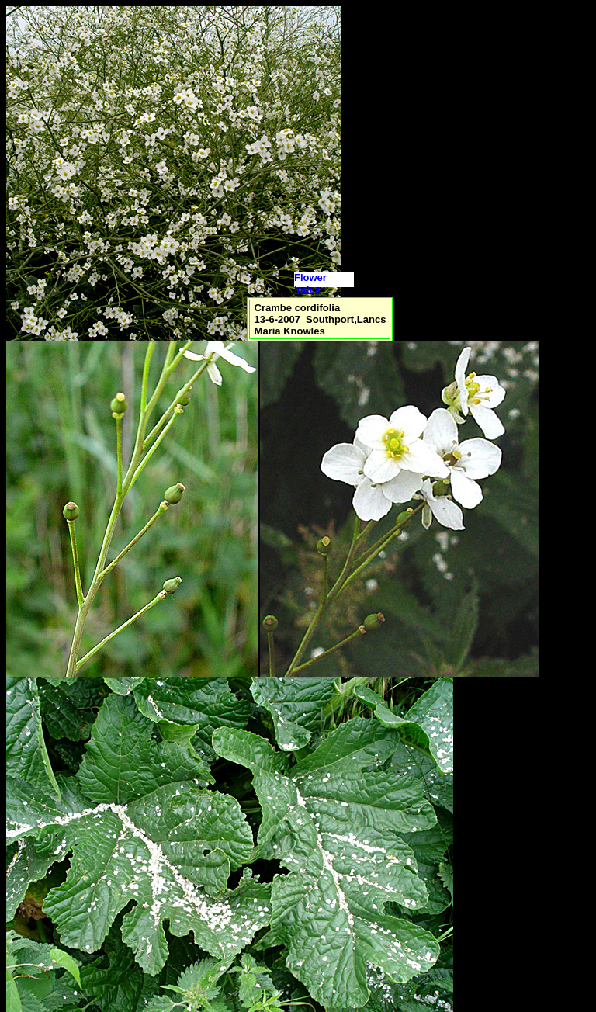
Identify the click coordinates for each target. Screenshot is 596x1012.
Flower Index (310, 283)
